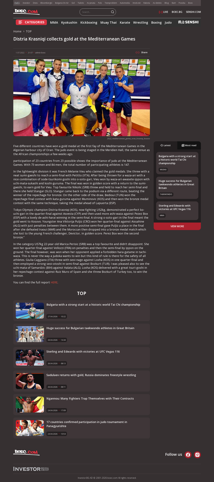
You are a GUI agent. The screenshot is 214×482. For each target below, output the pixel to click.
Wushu (163, 169)
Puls (100, 3)
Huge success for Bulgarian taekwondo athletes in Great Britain (176, 184)
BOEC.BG (177, 12)
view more (177, 226)
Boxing (156, 22)
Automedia (125, 3)
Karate (125, 22)
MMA (54, 22)
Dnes (35, 3)
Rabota (147, 3)
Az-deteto (157, 3)
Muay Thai (108, 22)
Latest (165, 145)
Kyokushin (69, 22)
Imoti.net (137, 3)
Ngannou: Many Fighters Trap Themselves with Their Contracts (90, 398)
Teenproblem (111, 3)
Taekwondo (166, 194)
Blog (167, 3)
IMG (17, 3)
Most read (189, 145)
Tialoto (81, 3)
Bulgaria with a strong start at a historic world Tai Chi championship (177, 159)
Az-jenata (91, 3)
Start (174, 3)
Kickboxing (88, 22)
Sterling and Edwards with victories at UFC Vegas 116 (175, 207)
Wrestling (140, 22)
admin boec (40, 52)
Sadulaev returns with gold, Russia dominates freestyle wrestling (91, 375)
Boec (190, 3)
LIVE (163, 12)
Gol (73, 3)
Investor (26, 3)
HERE (54, 282)
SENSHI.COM (193, 12)
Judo (168, 22)
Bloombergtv (46, 3)
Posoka (182, 3)
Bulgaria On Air (62, 3)
